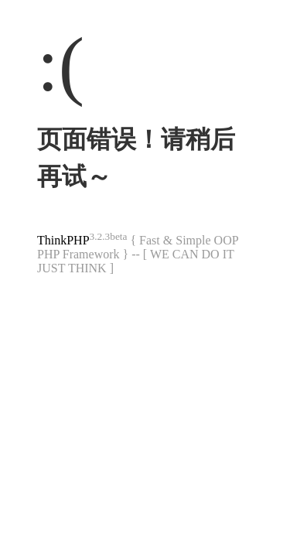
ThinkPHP (63, 240)
